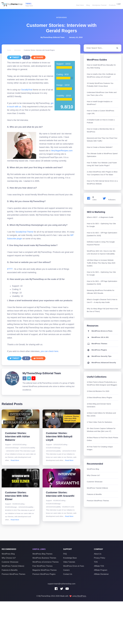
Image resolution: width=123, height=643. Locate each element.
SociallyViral (27, 90)
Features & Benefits (94, 494)
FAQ (65, 554)
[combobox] (102, 48)
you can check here (49, 351)
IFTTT (10, 269)
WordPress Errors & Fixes (99, 331)
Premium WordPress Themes (98, 501)
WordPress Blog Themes (42, 554)
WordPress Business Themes (44, 558)
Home (9, 50)
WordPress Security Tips (99, 356)
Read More (15, 460)
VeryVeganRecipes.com (62, 150)
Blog (86, 4)
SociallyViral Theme (24, 232)
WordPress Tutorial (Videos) (97, 488)
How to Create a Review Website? (100, 147)
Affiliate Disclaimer (101, 574)
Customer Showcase (94, 482)
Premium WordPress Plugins (43, 574)
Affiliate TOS (99, 566)
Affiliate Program (100, 570)
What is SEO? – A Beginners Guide (100, 217)
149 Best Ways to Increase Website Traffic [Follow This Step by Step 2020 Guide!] (101, 263)
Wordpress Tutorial (98, 4)
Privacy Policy (99, 558)
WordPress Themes (97, 344)
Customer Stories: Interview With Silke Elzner (16, 496)
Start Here (79, 4)
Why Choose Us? (93, 475)
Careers (66, 570)
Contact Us (67, 574)
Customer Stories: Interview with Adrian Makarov (17, 436)
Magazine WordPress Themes (44, 570)
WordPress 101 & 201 (98, 337)
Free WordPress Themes (42, 566)
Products (110, 4)
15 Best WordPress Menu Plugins (99, 397)
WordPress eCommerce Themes (45, 562)
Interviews (17, 50)
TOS (96, 562)
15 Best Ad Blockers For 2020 (98, 391)
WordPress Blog (93, 469)
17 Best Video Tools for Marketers (99, 422)
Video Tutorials (69, 562)
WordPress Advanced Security (101, 362)
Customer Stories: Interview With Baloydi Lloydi (59, 436)
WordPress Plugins (97, 350)
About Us (97, 554)
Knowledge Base (70, 558)
